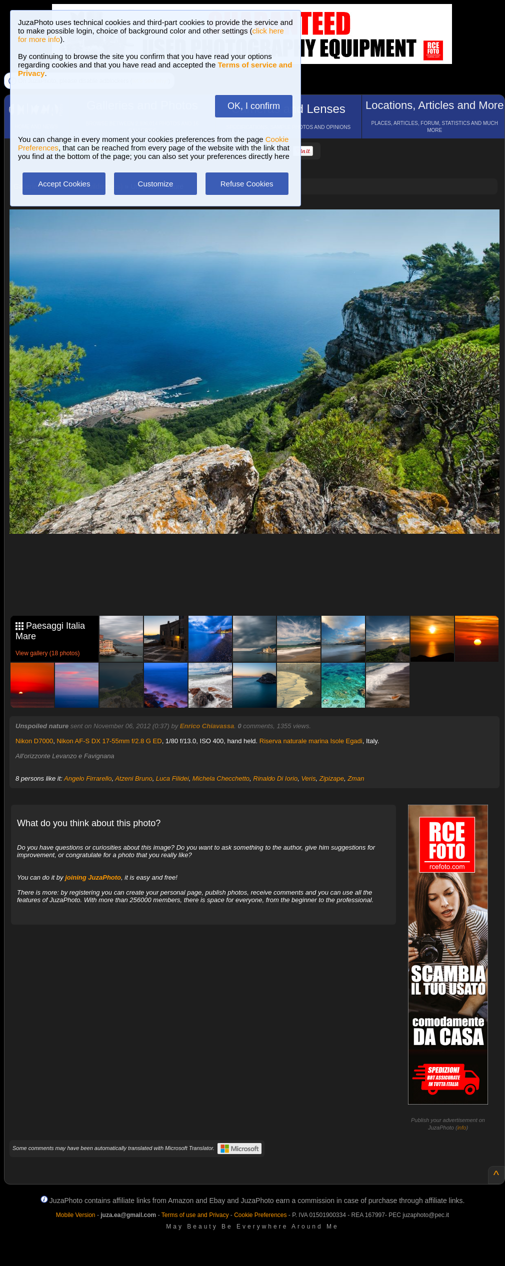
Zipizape (332, 778)
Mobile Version (76, 1215)
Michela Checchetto (221, 778)
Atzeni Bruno (133, 778)
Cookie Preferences (260, 1215)
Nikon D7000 (34, 741)
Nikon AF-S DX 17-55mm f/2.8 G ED (109, 741)
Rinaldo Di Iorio (275, 778)
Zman (356, 778)
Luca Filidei (172, 778)
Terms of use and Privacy (195, 1215)
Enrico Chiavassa (207, 726)
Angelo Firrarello (88, 778)
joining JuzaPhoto (93, 877)
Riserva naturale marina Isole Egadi (311, 741)
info (462, 1128)
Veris (308, 778)
